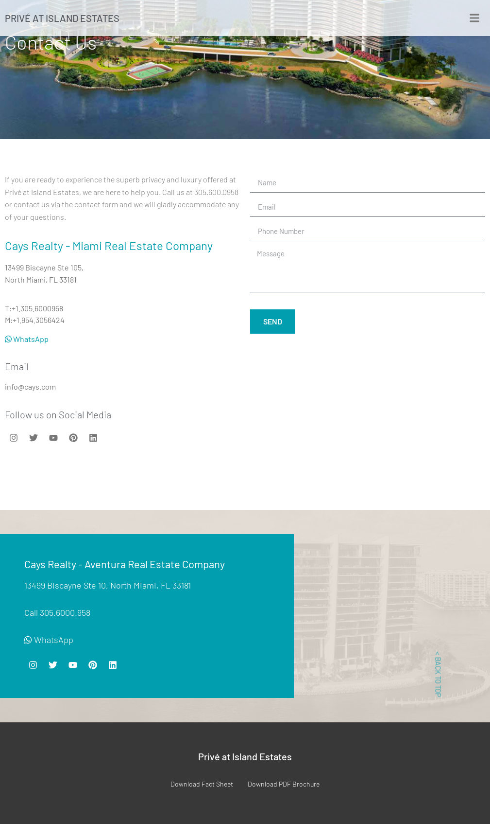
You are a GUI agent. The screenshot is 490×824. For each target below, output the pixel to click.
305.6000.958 (65, 612)
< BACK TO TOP (438, 674)
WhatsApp (27, 338)
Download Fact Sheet (201, 784)
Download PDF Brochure (284, 784)
